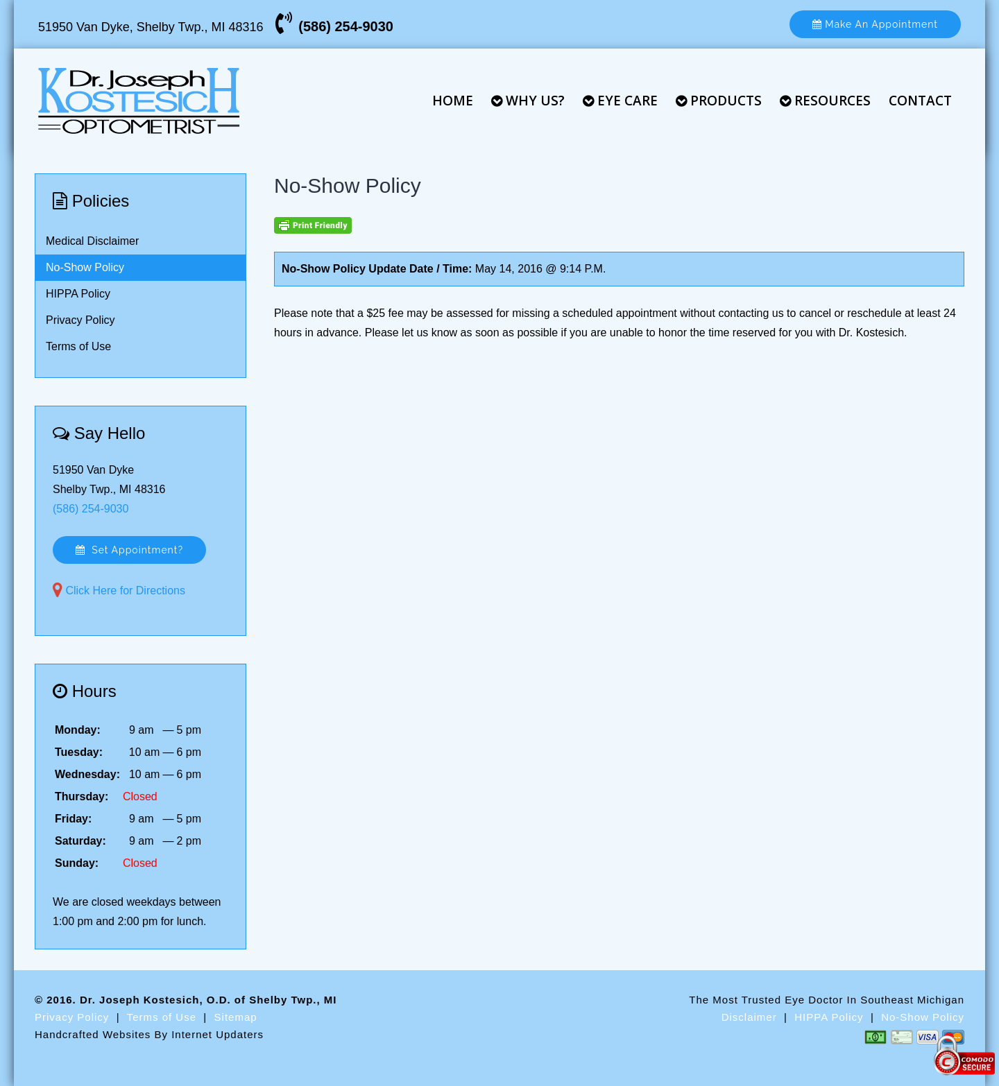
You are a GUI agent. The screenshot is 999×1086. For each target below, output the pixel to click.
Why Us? (528, 101)
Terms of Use (78, 346)
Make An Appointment (875, 24)
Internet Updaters (217, 1034)
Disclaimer (749, 1017)
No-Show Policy (85, 267)
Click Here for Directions (125, 590)
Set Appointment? (129, 549)
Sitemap (235, 1017)
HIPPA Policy (78, 294)
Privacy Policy (80, 320)
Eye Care (620, 101)
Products (719, 101)
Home (452, 101)
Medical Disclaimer (92, 241)
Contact (920, 101)
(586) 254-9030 (345, 26)
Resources (825, 101)
